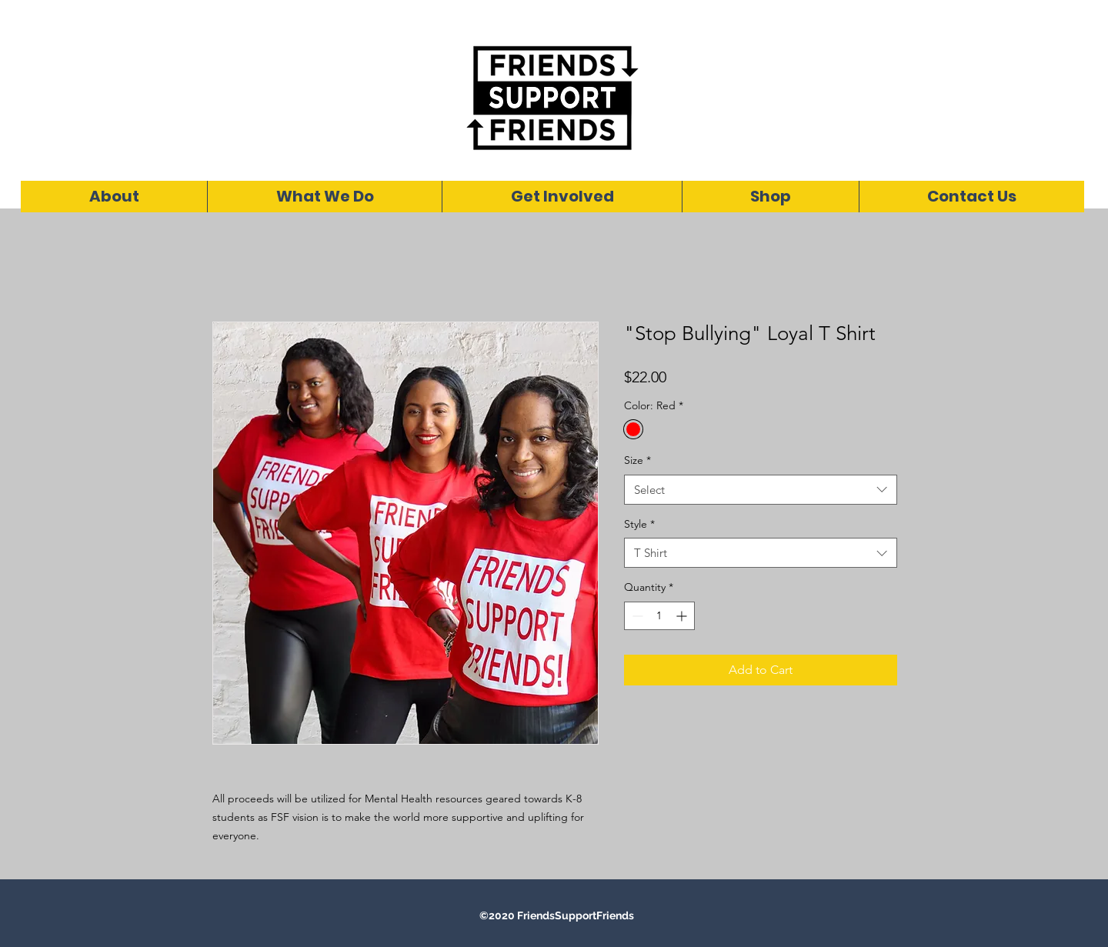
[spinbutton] (659, 615)
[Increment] (682, 615)
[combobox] (760, 490)
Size (637, 460)
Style (639, 524)
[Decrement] (636, 615)
